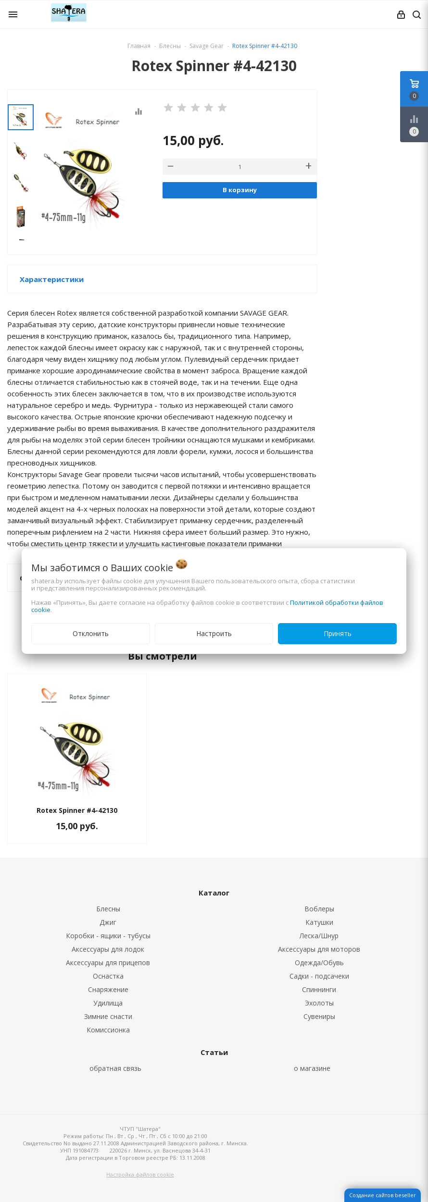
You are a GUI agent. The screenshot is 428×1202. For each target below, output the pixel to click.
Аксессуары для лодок (108, 949)
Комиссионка (108, 1029)
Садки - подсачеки (319, 976)
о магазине (312, 1068)
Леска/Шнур (319, 935)
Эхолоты (319, 1002)
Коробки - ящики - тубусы (108, 935)
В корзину (240, 189)
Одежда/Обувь (319, 962)
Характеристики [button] (52, 279)
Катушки (319, 922)
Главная (139, 46)
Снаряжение (108, 989)
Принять (338, 633)
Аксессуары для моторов (319, 949)
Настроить (214, 633)
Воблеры (319, 908)
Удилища (108, 1002)
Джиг (108, 922)
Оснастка (108, 976)
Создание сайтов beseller (382, 1195)
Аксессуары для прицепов (108, 962)
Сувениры (319, 1016)
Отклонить (91, 633)
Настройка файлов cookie (140, 1174)
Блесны (108, 908)
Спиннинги (319, 989)
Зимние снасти (108, 1016)
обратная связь (115, 1068)
